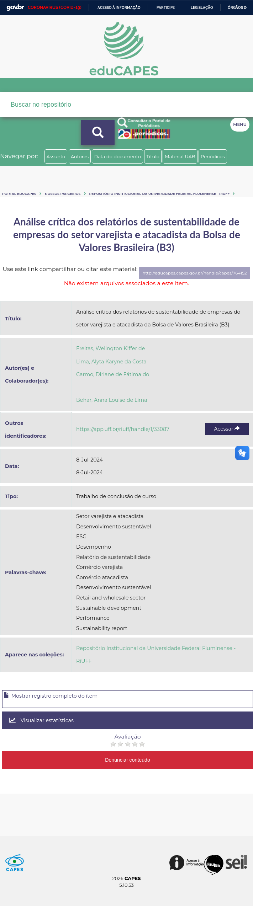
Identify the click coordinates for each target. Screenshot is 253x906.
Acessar (227, 429)
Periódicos (213, 156)
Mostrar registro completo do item (50, 696)
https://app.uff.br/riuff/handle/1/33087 (122, 429)
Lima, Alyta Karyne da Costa (111, 361)
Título (152, 156)
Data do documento (117, 156)
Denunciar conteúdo (127, 760)
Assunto (56, 156)
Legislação (202, 8)
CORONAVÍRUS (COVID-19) (54, 7)
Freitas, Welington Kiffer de (110, 348)
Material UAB (180, 156)
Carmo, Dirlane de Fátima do (112, 374)
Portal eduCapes (19, 194)
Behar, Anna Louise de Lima (111, 400)
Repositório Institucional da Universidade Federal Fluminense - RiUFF (159, 194)
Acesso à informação (119, 8)
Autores (80, 156)
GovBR (15, 7)
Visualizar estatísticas (41, 720)
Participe (166, 8)
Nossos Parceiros (63, 194)
